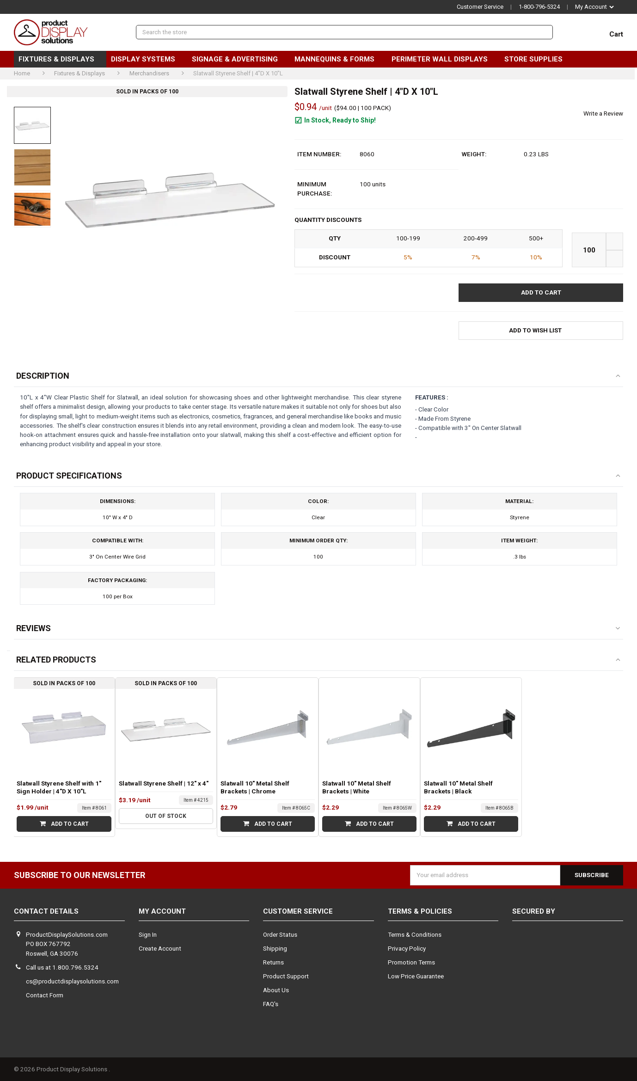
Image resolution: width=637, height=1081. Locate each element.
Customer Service (480, 6)
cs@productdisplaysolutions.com (72, 981)
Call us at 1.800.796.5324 (62, 967)
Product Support (286, 976)
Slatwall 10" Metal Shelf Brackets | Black (458, 787)
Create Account (160, 948)
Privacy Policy (407, 948)
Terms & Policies (420, 911)
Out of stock (165, 816)
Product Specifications (69, 475)
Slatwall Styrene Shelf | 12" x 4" (163, 783)
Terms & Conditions (414, 934)
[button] (541, 330)
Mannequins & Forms (338, 59)
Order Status (280, 934)
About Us (276, 990)
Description (42, 376)
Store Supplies (537, 59)
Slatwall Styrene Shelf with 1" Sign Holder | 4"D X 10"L (59, 787)
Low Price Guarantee (416, 976)
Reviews (33, 628)
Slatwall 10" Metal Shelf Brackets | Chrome (254, 787)
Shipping (275, 948)
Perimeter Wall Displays (443, 59)
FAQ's (270, 1004)
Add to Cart (64, 823)
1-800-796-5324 (539, 6)
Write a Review (603, 113)
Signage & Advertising (238, 59)
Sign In (148, 934)
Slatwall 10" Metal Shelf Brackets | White (356, 787)
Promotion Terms (411, 962)
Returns (273, 962)
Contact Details (46, 911)
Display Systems (147, 59)
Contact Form (44, 995)
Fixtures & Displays (60, 59)
